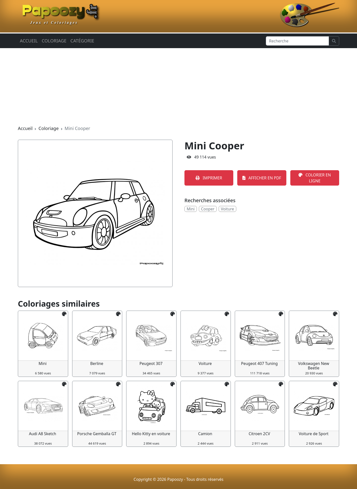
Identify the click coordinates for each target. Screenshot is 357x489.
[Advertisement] (178, 86)
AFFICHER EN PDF (261, 178)
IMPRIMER (209, 178)
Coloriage (54, 41)
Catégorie (82, 41)
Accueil (29, 41)
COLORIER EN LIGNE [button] (314, 178)
